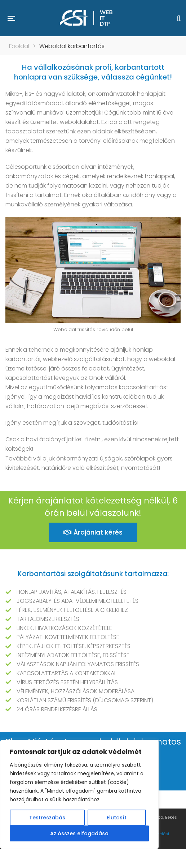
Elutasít (117, 817)
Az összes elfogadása (79, 833)
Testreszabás (47, 817)
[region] (79, 794)
